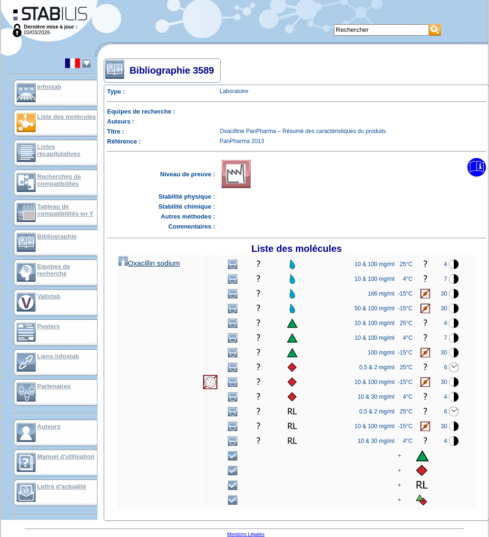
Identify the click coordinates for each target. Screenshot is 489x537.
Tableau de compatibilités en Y (65, 210)
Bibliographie (57, 236)
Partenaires (54, 386)
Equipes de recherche (53, 270)
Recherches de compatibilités (59, 180)
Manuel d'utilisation (66, 456)
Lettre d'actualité (62, 486)
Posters (48, 326)
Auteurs (48, 426)
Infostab (49, 86)
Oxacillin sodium (149, 263)
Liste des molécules (66, 116)
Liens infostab (58, 356)
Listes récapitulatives (58, 150)
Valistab (48, 296)
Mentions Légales (245, 534)
